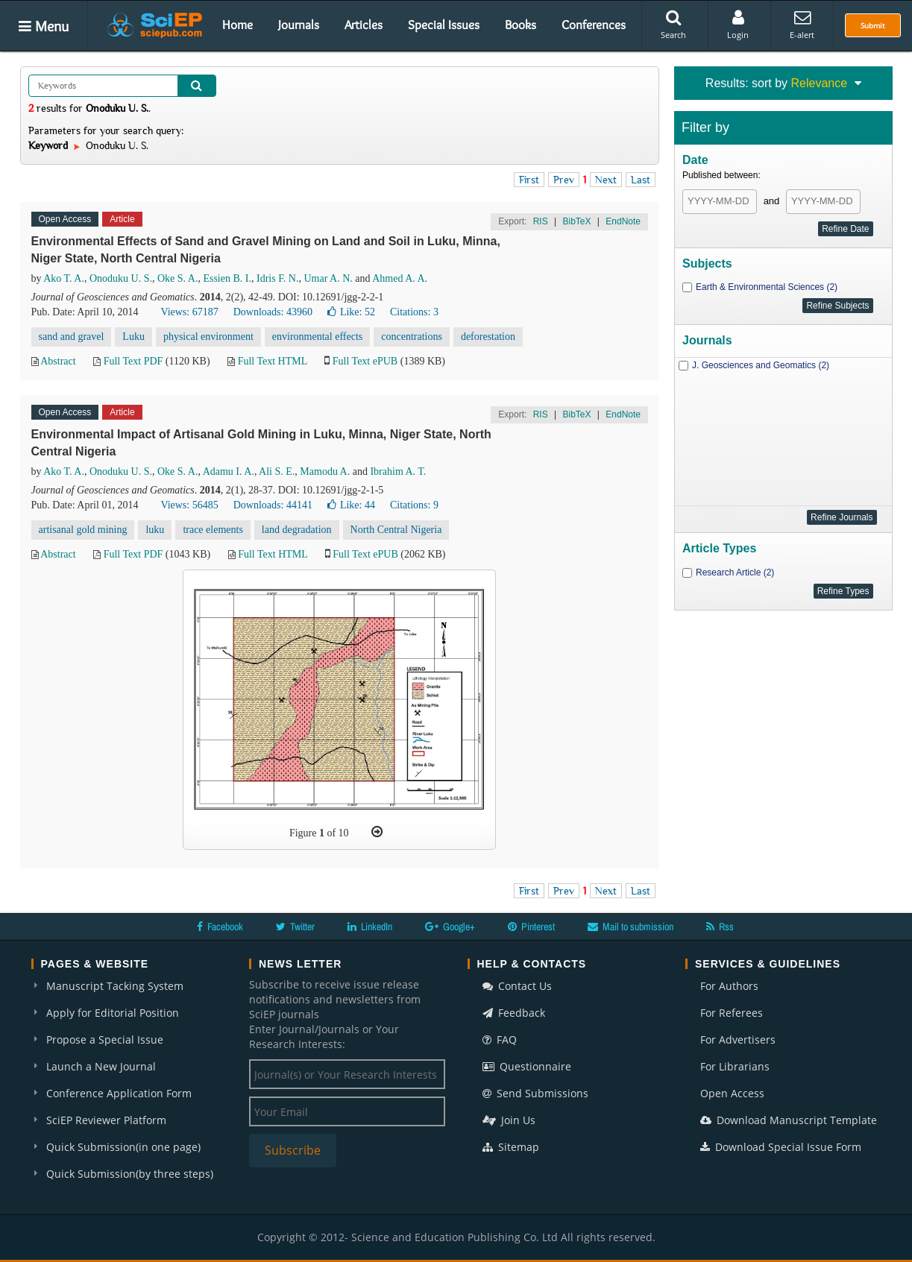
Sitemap (510, 1147)
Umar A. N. (328, 278)
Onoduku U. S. (120, 278)
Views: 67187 (189, 312)
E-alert (802, 24)
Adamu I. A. (228, 471)
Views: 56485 (189, 505)
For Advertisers (738, 1039)
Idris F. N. (277, 278)
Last (640, 180)
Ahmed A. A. (399, 278)
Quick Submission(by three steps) (129, 1174)
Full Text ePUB (365, 361)
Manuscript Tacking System (114, 986)
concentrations (411, 336)
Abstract (57, 361)
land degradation (297, 529)
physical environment (208, 336)
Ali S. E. (277, 471)
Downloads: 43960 (272, 312)
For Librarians (735, 1066)
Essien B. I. (227, 278)
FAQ (499, 1039)
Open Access (732, 1093)
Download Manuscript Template (788, 1120)
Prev (563, 180)
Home (237, 24)
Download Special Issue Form (780, 1147)
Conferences (594, 24)
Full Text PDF (133, 361)
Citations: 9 (414, 505)
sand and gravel (71, 336)
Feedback (513, 1013)
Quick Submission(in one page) (123, 1147)
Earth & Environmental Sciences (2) (766, 287)
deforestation (488, 336)
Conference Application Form (119, 1093)
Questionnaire (526, 1066)
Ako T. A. (63, 278)
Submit (873, 25)
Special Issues (443, 24)
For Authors (729, 986)
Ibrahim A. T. (398, 471)
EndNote (623, 221)
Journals (298, 24)
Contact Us (517, 986)
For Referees (731, 1013)
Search (673, 24)
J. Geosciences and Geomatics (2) (760, 365)
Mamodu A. (325, 471)
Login (738, 24)
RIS (540, 221)
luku (154, 529)
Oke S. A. (177, 278)
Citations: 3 (414, 312)
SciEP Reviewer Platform (106, 1120)
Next (606, 180)
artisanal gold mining (83, 529)
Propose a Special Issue (104, 1039)
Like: (351, 312)
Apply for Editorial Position (112, 1013)
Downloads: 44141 (272, 505)
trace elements (212, 529)
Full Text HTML (272, 361)
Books (520, 24)
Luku (133, 336)
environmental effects (317, 336)
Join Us (508, 1120)
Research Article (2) (735, 572)
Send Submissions (535, 1093)
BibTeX (576, 221)
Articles (364, 24)
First (529, 180)
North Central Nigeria (396, 529)
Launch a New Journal (101, 1066)
